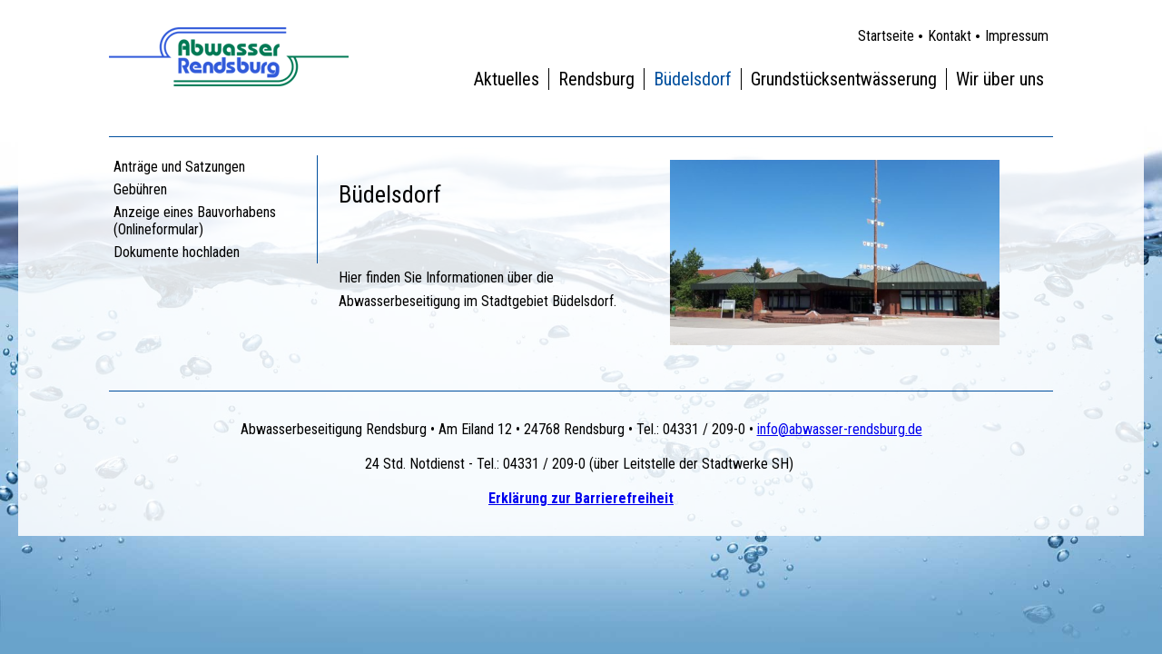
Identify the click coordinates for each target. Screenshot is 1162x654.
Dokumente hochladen (176, 252)
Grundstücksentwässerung (844, 79)
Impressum (1017, 36)
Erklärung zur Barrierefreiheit (581, 498)
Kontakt (949, 36)
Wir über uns (1000, 79)
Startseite (886, 36)
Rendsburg (596, 79)
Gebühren (140, 189)
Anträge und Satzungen (179, 166)
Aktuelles (506, 79)
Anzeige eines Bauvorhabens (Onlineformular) (194, 220)
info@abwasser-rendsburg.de (839, 429)
